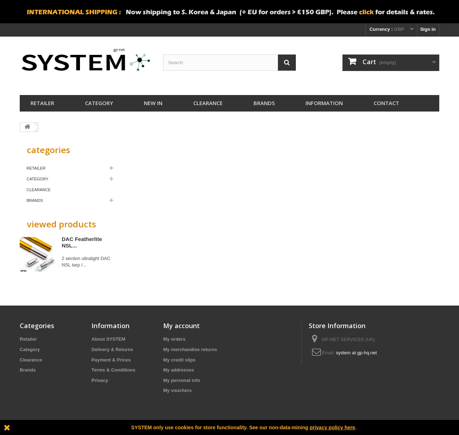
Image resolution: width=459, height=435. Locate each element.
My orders (174, 339)
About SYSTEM (108, 339)
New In (153, 103)
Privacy (99, 380)
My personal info (181, 380)
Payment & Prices (111, 360)
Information (324, 103)
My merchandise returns (190, 349)
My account (181, 325)
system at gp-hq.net (356, 352)
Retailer (42, 103)
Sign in (428, 29)
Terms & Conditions (113, 370)
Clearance (208, 103)
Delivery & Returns (112, 349)
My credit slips (179, 360)
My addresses (178, 370)
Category (99, 103)
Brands (264, 103)
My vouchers (177, 390)
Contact (386, 103)
